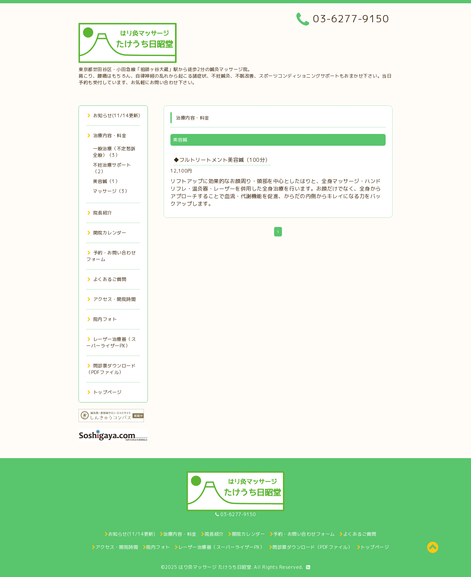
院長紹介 (99, 213)
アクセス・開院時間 (111, 299)
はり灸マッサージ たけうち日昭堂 (215, 567)
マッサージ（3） (111, 191)
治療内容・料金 (106, 135)
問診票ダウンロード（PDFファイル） (111, 369)
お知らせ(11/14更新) (113, 115)
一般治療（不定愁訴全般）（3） (114, 151)
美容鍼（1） (106, 181)
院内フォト (102, 319)
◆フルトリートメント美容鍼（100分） (222, 159)
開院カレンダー (106, 233)
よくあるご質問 (106, 279)
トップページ (104, 392)
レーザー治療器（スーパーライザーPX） (111, 342)
